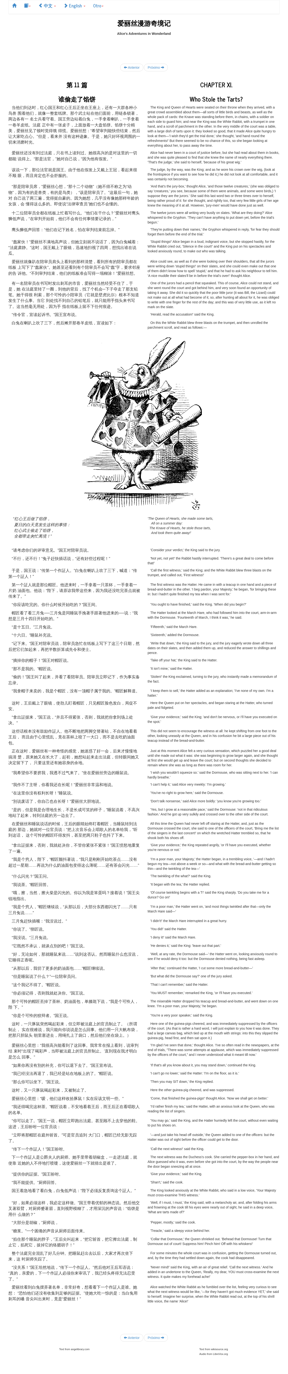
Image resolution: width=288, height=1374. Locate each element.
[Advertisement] (144, 46)
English (74, 5)
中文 (47, 5)
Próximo (156, 67)
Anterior (131, 67)
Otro (98, 5)
